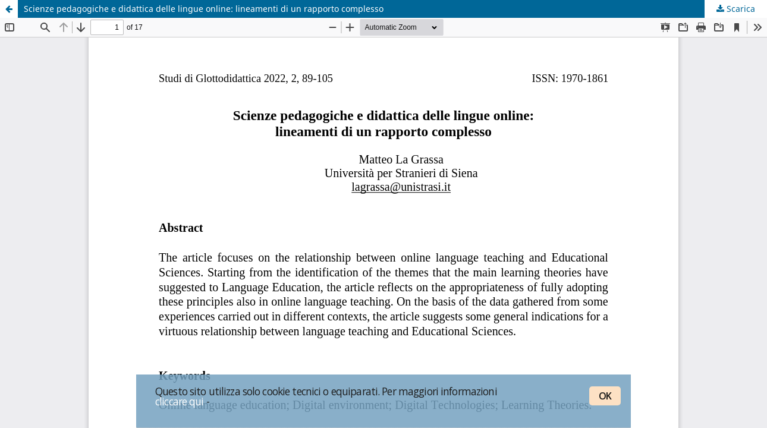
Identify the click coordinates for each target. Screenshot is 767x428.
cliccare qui (179, 401)
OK (605, 395)
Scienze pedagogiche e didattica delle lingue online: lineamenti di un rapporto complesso (204, 8)
